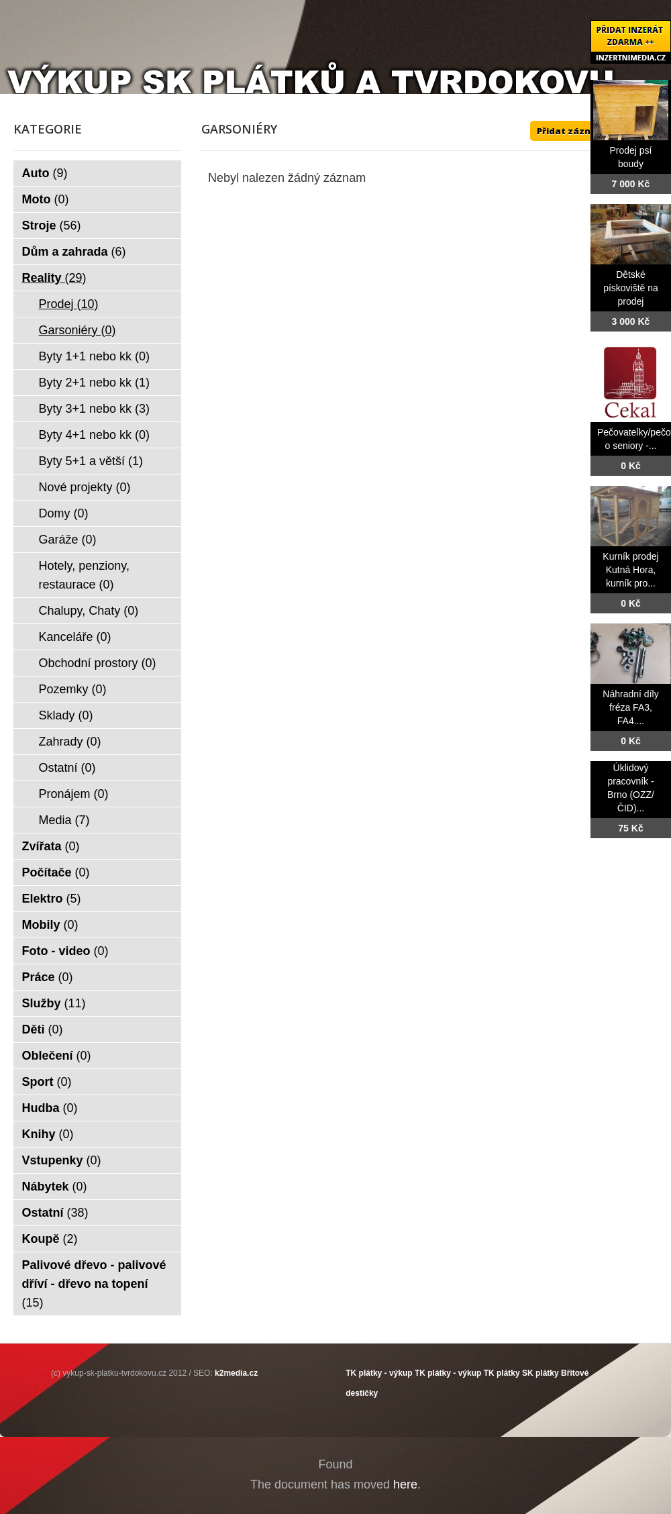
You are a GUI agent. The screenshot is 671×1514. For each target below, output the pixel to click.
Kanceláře (75, 637)
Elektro (51, 898)
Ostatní (67, 767)
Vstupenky (61, 1160)
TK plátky (502, 1373)
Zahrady (70, 741)
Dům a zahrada (74, 251)
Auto (45, 173)
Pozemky (73, 689)
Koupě (50, 1239)
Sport (47, 1082)
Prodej (69, 304)
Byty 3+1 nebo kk (94, 408)
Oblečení (56, 1055)
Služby (54, 1003)
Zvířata (51, 846)
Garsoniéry (77, 330)
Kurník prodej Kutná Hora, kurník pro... (630, 570)
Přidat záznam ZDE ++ (587, 131)
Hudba (50, 1108)
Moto (45, 199)
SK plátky (540, 1373)
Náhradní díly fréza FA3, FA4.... (630, 707)
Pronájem (74, 794)
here (405, 1484)
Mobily (50, 924)
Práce (47, 977)
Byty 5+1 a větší (91, 461)
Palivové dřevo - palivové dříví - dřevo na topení (94, 1283)
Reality (54, 278)
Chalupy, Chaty (89, 610)
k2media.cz (236, 1373)
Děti (42, 1029)
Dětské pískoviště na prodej (630, 288)
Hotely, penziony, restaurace (84, 575)
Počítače (56, 872)
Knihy (48, 1134)
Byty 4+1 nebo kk (94, 435)
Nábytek (54, 1186)
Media (64, 820)
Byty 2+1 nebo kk (94, 382)
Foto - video (65, 951)
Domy (64, 513)
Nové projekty (85, 487)
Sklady (66, 715)
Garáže (68, 539)
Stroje (51, 225)
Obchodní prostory (97, 663)
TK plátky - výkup (379, 1373)
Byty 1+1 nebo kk (94, 356)
